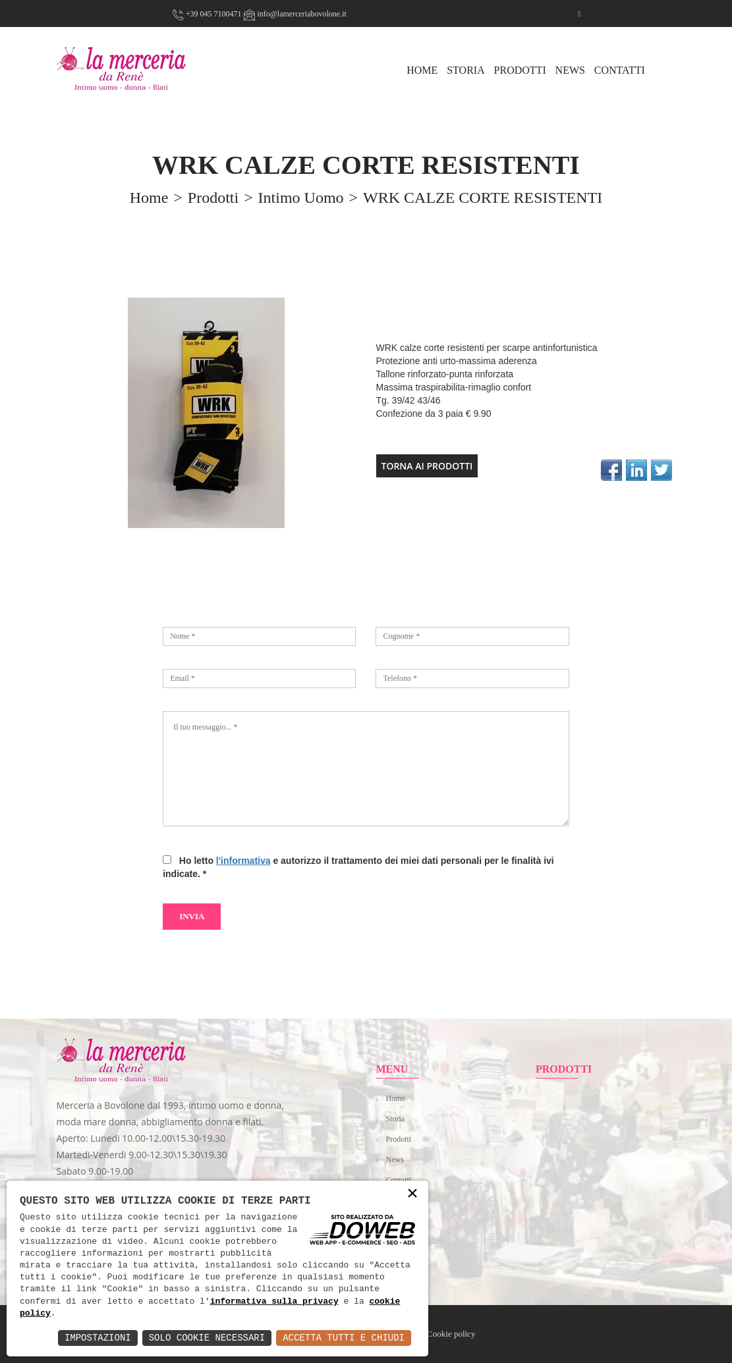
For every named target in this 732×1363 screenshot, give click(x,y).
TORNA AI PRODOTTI (427, 466)
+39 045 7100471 (207, 13)
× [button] (412, 1194)
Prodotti (520, 70)
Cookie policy (451, 1334)
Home (395, 1098)
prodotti (213, 197)
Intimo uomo (301, 197)
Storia (466, 70)
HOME (422, 70)
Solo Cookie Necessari (207, 1337)
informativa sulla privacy (274, 1302)
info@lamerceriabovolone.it (295, 13)
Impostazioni (98, 1337)
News (570, 70)
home (149, 197)
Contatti (619, 70)
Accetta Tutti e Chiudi (344, 1337)
